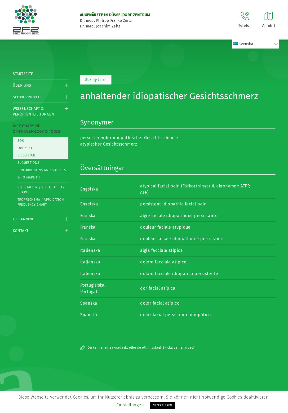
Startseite (23, 73)
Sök (21, 141)
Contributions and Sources (42, 170)
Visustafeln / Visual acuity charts (41, 189)
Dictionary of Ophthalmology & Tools (36, 129)
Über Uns (22, 85)
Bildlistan (26, 155)
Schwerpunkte (27, 97)
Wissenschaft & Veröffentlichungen (33, 111)
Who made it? (29, 177)
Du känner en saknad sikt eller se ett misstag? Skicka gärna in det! (137, 348)
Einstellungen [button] (130, 405)
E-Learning (24, 219)
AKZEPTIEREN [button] (162, 405)
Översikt (25, 148)
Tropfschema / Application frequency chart (41, 202)
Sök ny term (95, 79)
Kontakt (21, 230)
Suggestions (29, 163)
